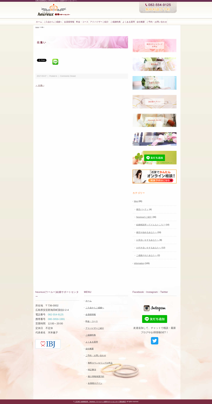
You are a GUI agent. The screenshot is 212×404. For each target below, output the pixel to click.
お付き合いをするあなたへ (148, 248)
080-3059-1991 (56, 319)
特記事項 (92, 369)
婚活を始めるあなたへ (146, 232)
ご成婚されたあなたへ (146, 255)
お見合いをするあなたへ (147, 240)
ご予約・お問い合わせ (156, 22)
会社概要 (141, 22)
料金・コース (82, 22)
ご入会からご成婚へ (53, 22)
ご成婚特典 (115, 22)
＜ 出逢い (39, 85)
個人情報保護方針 (96, 376)
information (139, 263)
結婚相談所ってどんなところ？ (150, 225)
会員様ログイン (95, 383)
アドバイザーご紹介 (99, 22)
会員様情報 (69, 22)
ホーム (39, 22)
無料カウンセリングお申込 (100, 363)
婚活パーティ (142, 209)
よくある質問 (128, 22)
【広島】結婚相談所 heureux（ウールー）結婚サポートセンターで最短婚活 (100, 401)
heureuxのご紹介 (144, 217)
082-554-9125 (56, 314)
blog (136, 201)
